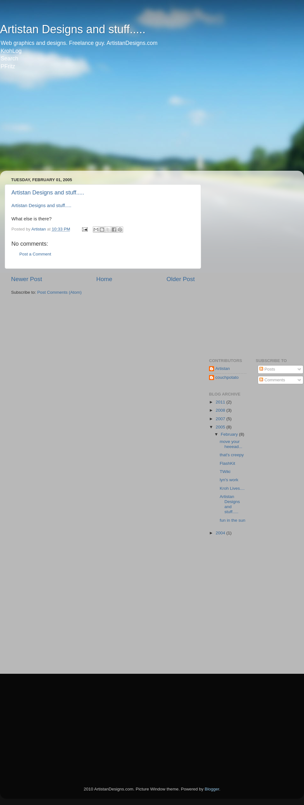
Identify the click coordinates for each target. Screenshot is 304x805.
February (230, 434)
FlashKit (227, 463)
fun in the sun (232, 520)
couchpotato (227, 377)
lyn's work (229, 479)
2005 (221, 427)
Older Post (181, 279)
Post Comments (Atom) (59, 292)
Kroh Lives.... (232, 488)
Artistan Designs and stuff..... (73, 29)
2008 (221, 410)
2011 (221, 402)
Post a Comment (35, 254)
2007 (221, 418)
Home (104, 279)
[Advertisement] (80, 124)
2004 (221, 533)
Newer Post (26, 279)
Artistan (222, 368)
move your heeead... (231, 444)
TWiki (225, 471)
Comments (272, 380)
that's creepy (232, 454)
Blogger (212, 789)
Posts (267, 369)
